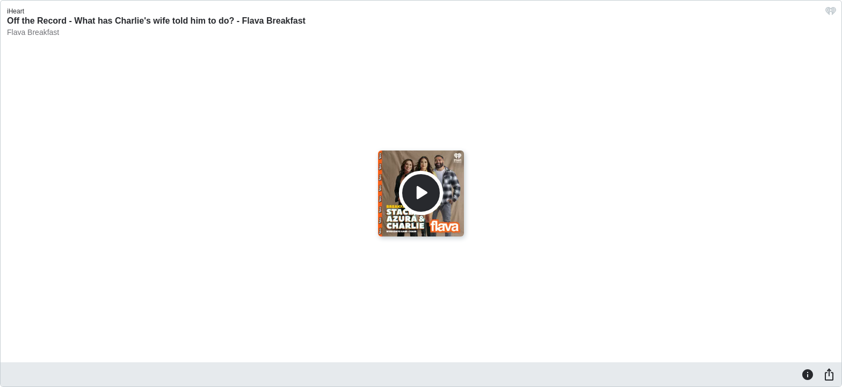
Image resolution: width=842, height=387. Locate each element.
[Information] (807, 374)
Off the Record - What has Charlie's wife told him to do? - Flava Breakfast (156, 20)
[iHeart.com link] (830, 14)
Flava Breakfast (33, 32)
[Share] (829, 374)
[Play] (421, 193)
